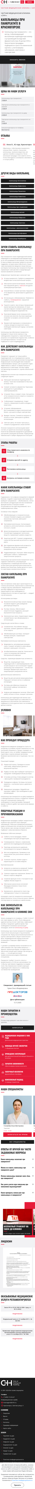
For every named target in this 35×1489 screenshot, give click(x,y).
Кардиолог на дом (9, 1439)
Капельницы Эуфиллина (17, 186)
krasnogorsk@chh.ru (8, 1402)
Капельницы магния (17, 212)
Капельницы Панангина (17, 191)
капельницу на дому (21, 927)
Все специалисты (18, 1142)
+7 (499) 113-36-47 (13, 2)
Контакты (6, 1422)
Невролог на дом (8, 1442)
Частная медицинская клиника (15, 8)
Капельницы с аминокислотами (17, 228)
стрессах (22, 285)
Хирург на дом (7, 1451)
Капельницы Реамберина (17, 238)
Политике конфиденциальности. (22, 1480)
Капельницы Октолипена (17, 181)
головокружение (15, 300)
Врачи (5, 1416)
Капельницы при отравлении (17, 207)
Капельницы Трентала (17, 223)
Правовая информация (10, 1425)
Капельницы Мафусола (17, 217)
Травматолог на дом (9, 1454)
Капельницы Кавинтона (17, 196)
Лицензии (6, 1413)
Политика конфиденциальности (13, 1459)
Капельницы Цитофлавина (17, 233)
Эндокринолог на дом (10, 1445)
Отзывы (5, 1419)
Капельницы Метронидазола (17, 202)
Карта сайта (7, 1428)
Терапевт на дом (8, 1436)
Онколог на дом (8, 1448)
